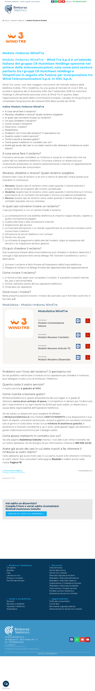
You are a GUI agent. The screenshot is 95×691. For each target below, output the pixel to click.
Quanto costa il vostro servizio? (22, 136)
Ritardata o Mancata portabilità (63, 586)
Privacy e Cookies (15, 578)
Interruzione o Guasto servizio (63, 588)
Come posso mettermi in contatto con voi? (28, 142)
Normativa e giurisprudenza (62, 606)
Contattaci (8, 649)
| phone (76, 2)
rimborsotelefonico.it (85, 471)
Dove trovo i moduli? (16, 292)
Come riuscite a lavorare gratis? (22, 139)
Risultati (56, 459)
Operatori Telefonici (16, 606)
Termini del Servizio (15, 580)
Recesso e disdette (15, 604)
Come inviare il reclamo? (18, 124)
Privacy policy (18, 649)
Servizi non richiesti (58, 573)
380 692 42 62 (83, 443)
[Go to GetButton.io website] (6, 688)
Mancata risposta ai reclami (62, 575)
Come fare (54, 604)
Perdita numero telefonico (61, 591)
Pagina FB (16, 462)
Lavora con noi (13, 575)
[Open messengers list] (6, 684)
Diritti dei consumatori (59, 601)
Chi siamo (11, 568)
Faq (8, 573)
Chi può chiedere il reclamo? (20, 120)
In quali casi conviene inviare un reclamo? (28, 117)
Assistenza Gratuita (30, 439)
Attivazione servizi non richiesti (63, 593)
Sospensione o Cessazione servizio (65, 583)
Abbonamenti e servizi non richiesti (65, 609)
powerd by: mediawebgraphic (47, 654)
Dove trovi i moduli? (16, 127)
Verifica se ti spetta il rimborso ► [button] (26, 514)
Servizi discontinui (57, 570)
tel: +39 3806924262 (14, 642)
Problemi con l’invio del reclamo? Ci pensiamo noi (32, 133)
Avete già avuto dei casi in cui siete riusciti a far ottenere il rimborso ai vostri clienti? (41, 450)
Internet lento (55, 568)
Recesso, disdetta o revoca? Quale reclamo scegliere (34, 114)
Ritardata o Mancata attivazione (64, 578)
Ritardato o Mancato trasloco (62, 580)
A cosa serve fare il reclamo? (20, 111)
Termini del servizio (31, 649)
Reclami (10, 601)
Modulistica (11, 130)
